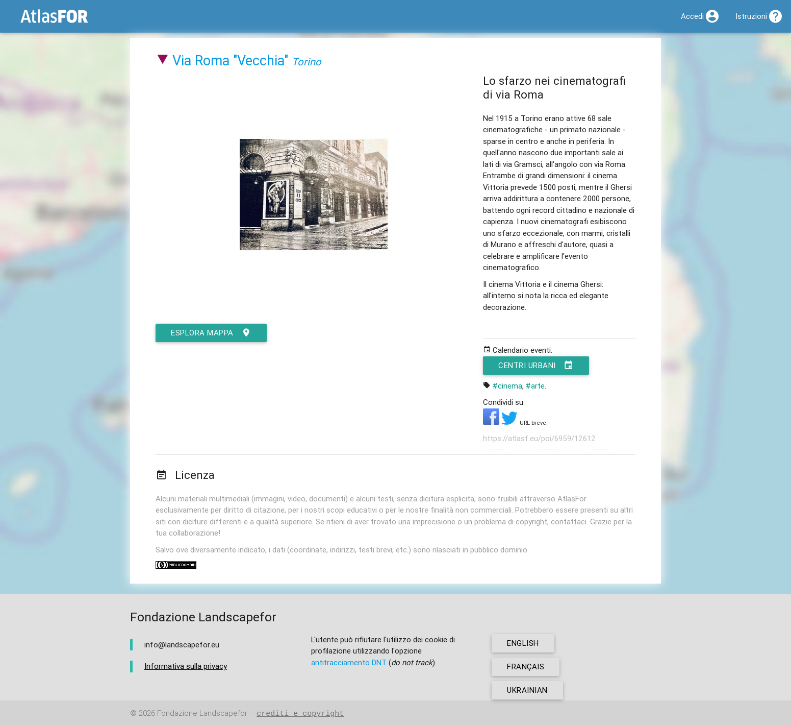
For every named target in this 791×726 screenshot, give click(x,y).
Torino (306, 61)
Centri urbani (536, 365)
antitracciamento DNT (349, 662)
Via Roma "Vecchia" (230, 60)
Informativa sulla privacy (185, 666)
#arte (535, 386)
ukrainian (527, 690)
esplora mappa (211, 333)
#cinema (507, 386)
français (525, 666)
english (523, 643)
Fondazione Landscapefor (202, 713)
